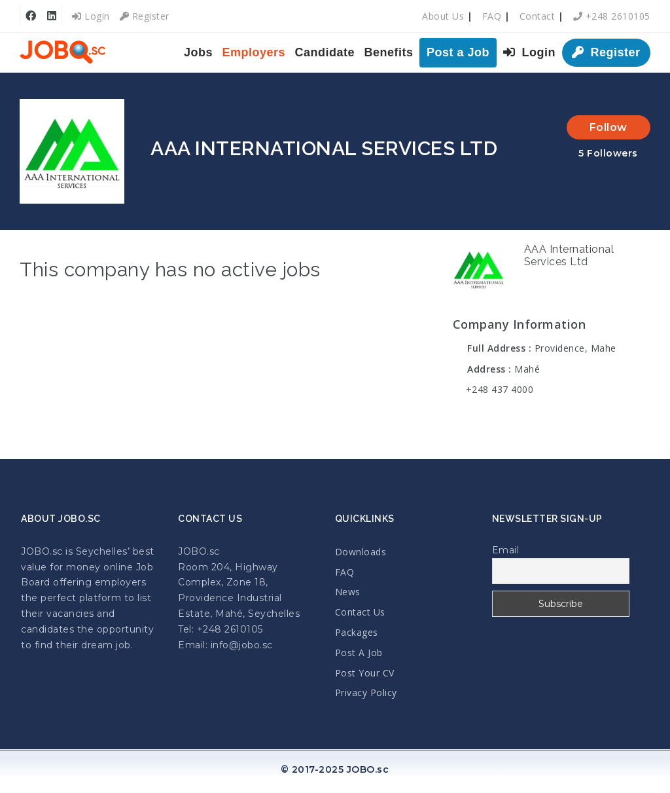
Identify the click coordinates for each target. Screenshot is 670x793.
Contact (537, 16)
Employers (254, 52)
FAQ (492, 16)
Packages (356, 632)
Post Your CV (365, 673)
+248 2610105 (611, 16)
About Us (443, 16)
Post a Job (458, 52)
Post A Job (359, 652)
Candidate (325, 52)
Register (144, 16)
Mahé (527, 369)
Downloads (361, 551)
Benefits (389, 52)
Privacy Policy (366, 692)
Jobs (198, 52)
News (348, 591)
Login (91, 16)
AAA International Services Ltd (569, 255)
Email (506, 550)
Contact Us (360, 612)
